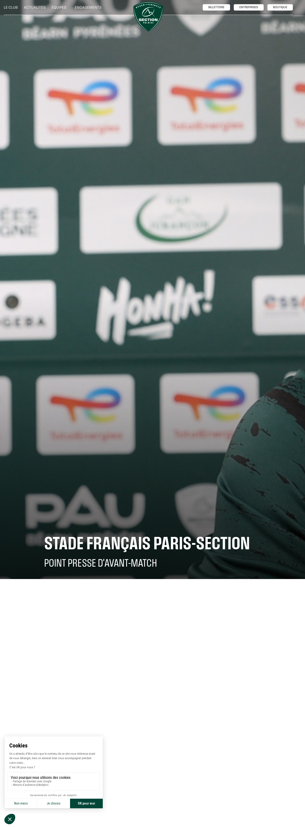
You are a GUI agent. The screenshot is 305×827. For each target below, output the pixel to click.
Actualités (35, 7)
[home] (148, 17)
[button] (12, 7)
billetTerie (216, 7)
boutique (280, 7)
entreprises (248, 7)
